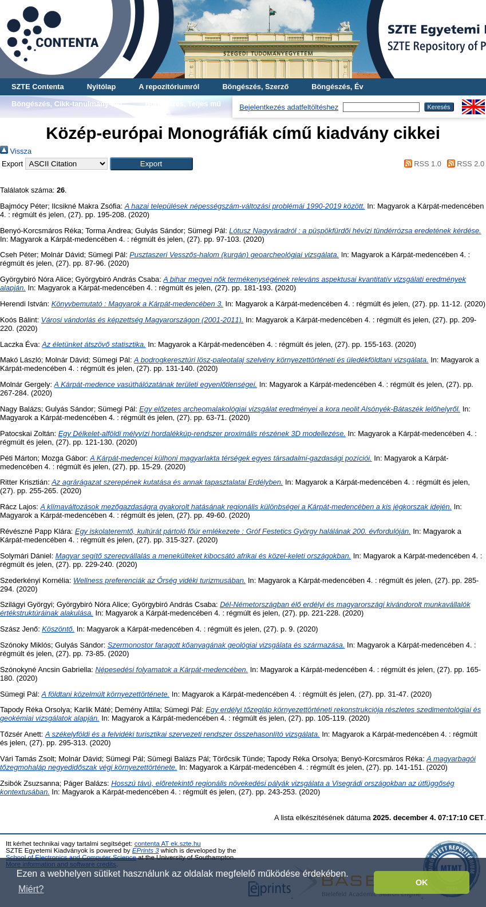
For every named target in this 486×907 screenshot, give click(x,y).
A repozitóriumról (169, 86)
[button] (151, 163)
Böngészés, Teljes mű (183, 103)
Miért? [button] (31, 889)
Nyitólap (101, 86)
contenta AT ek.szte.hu (168, 843)
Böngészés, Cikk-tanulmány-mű (66, 103)
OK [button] (422, 882)
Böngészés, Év (337, 86)
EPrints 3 (145, 850)
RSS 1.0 (420, 163)
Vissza (15, 151)
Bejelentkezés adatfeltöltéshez (288, 107)
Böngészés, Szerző (255, 86)
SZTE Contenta (37, 86)
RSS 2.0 (463, 163)
